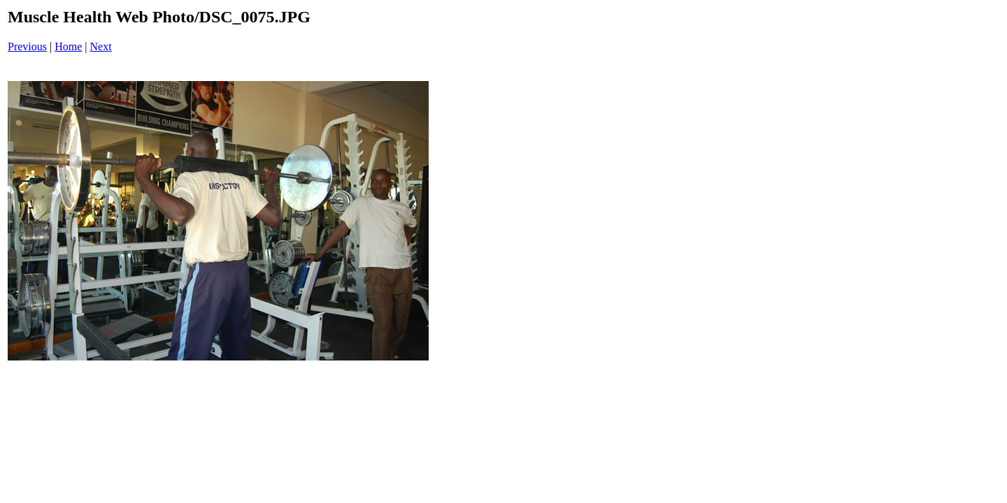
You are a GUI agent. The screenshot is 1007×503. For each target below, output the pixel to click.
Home (68, 46)
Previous (27, 46)
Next (101, 46)
